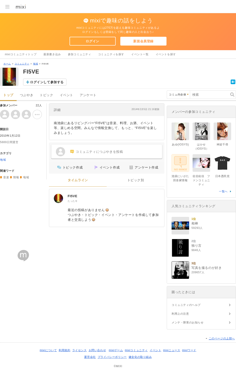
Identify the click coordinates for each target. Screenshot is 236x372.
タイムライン (78, 180)
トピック (46, 95)
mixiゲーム (116, 350)
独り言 (196, 245)
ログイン (92, 41)
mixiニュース (171, 350)
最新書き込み (52, 54)
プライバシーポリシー (112, 357)
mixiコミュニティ (136, 350)
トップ (8, 95)
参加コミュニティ (79, 54)
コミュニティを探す (111, 54)
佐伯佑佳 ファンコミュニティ (201, 180)
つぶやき (26, 95)
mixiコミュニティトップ (20, 54)
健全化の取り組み (140, 357)
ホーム (7, 63)
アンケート (88, 95)
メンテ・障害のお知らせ (188, 322)
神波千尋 (222, 144)
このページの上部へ (222, 338)
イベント (66, 95)
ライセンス (79, 350)
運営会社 (90, 357)
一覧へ (223, 191)
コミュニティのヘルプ (186, 305)
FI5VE (72, 196)
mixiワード (189, 350)
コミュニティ (22, 63)
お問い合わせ (97, 350)
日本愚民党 (222, 176)
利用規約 (64, 350)
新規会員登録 (143, 41)
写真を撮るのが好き (206, 268)
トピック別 (135, 180)
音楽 (6, 177)
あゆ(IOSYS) (180, 144)
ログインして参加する (47, 82)
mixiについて (48, 350)
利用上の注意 (180, 313)
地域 (35, 63)
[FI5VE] (58, 198)
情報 (16, 177)
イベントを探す (166, 54)
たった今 (72, 201)
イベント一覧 (140, 54)
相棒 (194, 223)
